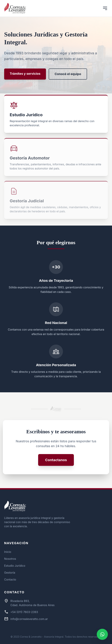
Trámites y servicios (25, 73)
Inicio (7, 552)
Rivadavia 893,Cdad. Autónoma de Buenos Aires (32, 603)
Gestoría (9, 572)
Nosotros (10, 558)
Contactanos (56, 460)
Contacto (10, 579)
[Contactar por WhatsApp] (102, 634)
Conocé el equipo (68, 74)
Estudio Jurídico (14, 565)
